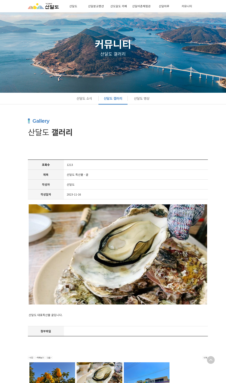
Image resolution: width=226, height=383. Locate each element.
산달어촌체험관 (141, 6)
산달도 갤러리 (113, 98)
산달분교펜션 (96, 6)
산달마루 (164, 6)
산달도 (73, 6)
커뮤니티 (187, 6)
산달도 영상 (142, 98)
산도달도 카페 (118, 6)
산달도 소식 (84, 98)
